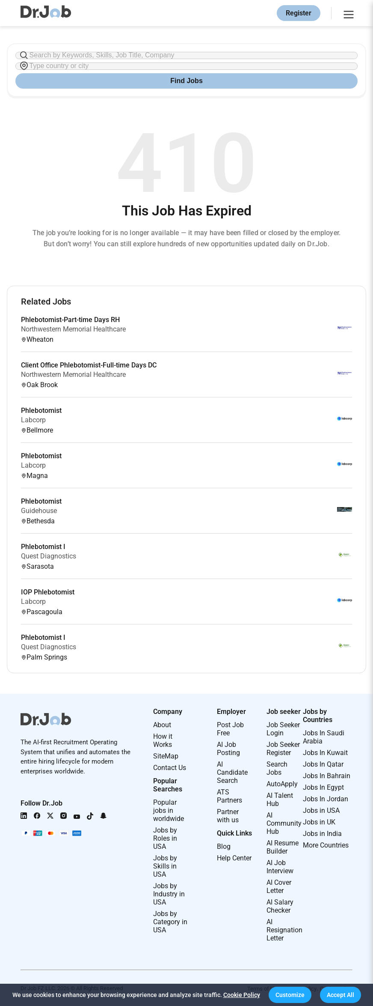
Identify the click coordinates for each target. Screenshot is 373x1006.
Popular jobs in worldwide (168, 810)
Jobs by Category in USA (170, 922)
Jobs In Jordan (325, 799)
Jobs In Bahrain (326, 776)
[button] (290, 995)
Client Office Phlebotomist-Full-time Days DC (89, 365)
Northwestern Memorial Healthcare (73, 329)
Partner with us (228, 816)
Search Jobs (276, 768)
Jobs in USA (321, 810)
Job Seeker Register (283, 748)
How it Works (162, 740)
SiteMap (165, 756)
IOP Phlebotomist (47, 592)
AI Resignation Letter (284, 930)
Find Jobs (186, 80)
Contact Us (169, 768)
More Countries (326, 845)
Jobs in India (322, 834)
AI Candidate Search (232, 772)
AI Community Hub (284, 823)
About (162, 725)
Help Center (234, 858)
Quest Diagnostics (48, 556)
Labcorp (33, 420)
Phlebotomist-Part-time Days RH (70, 320)
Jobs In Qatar (323, 764)
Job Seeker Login (283, 729)
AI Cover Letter (278, 886)
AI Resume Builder (282, 847)
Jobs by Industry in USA (169, 894)
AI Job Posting (228, 748)
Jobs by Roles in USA (165, 838)
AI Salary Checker (279, 906)
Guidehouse (39, 511)
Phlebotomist (41, 410)
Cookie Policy (241, 994)
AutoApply (282, 784)
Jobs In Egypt (323, 787)
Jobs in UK (319, 822)
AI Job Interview (279, 867)
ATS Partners (229, 796)
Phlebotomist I (43, 547)
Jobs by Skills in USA (165, 866)
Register (298, 13)
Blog (224, 846)
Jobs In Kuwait (325, 753)
